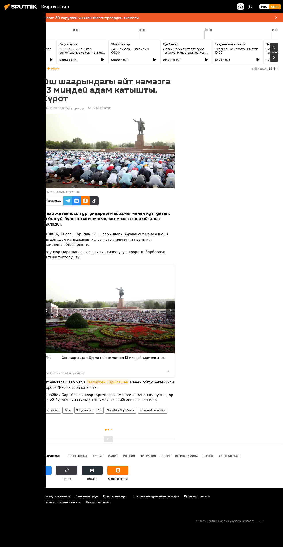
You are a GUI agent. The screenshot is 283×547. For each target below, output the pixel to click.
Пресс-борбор (229, 456)
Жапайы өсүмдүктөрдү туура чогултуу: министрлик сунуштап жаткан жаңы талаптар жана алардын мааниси (186, 54)
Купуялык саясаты (197, 496)
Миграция (148, 456)
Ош (100, 410)
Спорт (165, 456)
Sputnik (49, 191)
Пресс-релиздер (115, 496)
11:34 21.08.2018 (53, 108)
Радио (113, 456)
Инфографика (186, 456)
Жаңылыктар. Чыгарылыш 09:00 (130, 51)
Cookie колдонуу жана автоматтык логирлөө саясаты (43, 502)
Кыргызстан (51, 410)
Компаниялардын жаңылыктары (156, 496)
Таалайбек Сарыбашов (120, 410)
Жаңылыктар (84, 410)
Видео (208, 456)
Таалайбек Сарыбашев (107, 382)
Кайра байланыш (98, 502)
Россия (129, 456)
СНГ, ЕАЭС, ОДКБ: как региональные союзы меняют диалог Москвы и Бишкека (80, 52)
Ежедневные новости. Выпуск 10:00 (236, 51)
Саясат (98, 456)
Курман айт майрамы (152, 410)
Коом (67, 410)
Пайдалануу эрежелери (53, 496)
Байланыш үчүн (87, 496)
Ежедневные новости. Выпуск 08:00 (29, 51)
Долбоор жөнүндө (18, 496)
